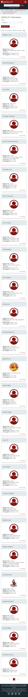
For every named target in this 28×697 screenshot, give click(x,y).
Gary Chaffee (7, 628)
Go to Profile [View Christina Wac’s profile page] (22, 595)
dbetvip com (7, 359)
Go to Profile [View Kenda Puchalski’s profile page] (22, 622)
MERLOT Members (9, 10)
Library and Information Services (10, 12)
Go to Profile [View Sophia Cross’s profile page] (22, 540)
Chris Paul (6, 89)
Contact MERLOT (23, 685)
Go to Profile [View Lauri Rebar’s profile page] (22, 487)
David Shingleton (8, 63)
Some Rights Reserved (14, 685)
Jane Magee (6, 277)
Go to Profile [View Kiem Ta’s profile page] (22, 460)
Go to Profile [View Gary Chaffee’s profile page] (22, 648)
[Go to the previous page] (9, 679)
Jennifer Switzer (8, 655)
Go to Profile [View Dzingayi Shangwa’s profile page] (22, 135)
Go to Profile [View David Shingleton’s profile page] (22, 83)
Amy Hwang (7, 223)
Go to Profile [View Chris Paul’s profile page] (22, 110)
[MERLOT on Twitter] (12, 694)
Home (2, 10)
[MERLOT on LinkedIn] (15, 694)
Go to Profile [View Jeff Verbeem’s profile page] (22, 271)
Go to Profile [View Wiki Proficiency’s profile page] (22, 216)
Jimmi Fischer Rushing (10, 141)
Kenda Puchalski (8, 601)
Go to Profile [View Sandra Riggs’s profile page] (22, 434)
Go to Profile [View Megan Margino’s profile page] (22, 568)
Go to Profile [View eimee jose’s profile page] (22, 326)
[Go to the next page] (18, 679)
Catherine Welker (8, 493)
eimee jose (6, 304)
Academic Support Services (21, 10)
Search (21, 5)
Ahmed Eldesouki (8, 332)
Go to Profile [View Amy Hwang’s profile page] (22, 243)
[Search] (12, 5)
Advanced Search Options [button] (14, 7)
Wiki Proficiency (8, 196)
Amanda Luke (7, 169)
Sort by (3, 20)
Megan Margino (8, 547)
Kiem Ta (5, 440)
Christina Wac (7, 575)
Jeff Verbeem (7, 249)
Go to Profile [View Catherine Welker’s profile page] (22, 514)
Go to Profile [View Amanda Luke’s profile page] (22, 190)
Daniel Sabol (7, 385)
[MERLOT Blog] (19, 694)
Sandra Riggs (7, 412)
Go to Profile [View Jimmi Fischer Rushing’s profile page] (22, 163)
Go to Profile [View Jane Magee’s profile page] (22, 298)
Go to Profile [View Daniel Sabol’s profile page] (22, 406)
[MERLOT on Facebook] (9, 694)
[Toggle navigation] (25, 2)
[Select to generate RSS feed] (23, 30)
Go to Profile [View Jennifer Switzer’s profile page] (22, 674)
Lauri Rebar (6, 467)
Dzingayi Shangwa (9, 116)
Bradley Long (7, 35)
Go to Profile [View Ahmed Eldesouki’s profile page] (22, 352)
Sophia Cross (7, 520)
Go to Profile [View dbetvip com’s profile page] (22, 379)
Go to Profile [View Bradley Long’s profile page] (22, 56)
